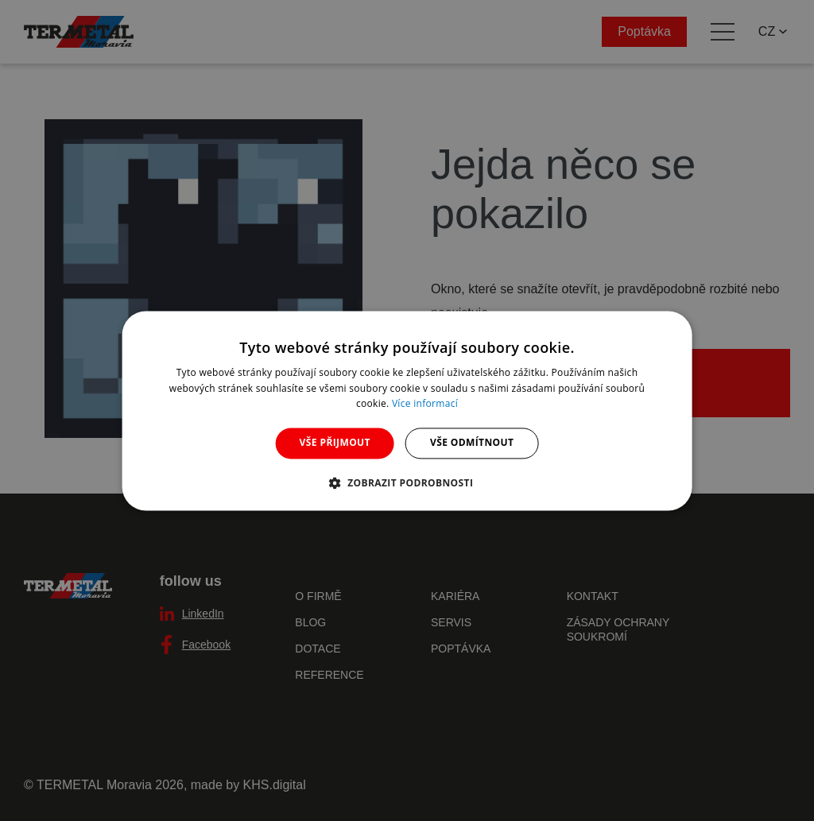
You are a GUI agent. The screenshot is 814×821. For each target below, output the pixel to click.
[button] (407, 482)
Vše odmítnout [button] (472, 443)
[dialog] (407, 410)
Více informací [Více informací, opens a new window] (425, 404)
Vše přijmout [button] (335, 443)
